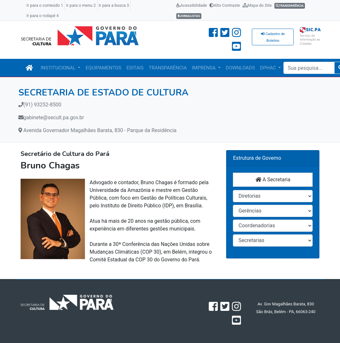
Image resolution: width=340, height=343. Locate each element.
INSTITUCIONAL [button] (59, 68)
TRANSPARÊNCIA (168, 68)
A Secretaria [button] (272, 179)
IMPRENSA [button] (204, 68)
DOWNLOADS (240, 68)
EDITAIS (134, 68)
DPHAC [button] (268, 68)
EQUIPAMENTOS (103, 68)
